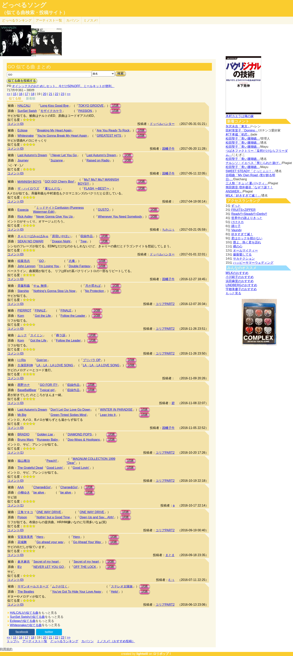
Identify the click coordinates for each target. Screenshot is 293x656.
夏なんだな (52, 188)
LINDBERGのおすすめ (241, 285)
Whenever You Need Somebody (120, 216)
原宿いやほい (61, 236)
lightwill (142, 653)
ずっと (236, 205)
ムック (22, 335)
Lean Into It (107, 414)
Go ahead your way (49, 542)
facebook (22, 632)
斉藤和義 (23, 285)
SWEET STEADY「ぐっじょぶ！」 (250, 171)
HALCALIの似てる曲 (24, 612)
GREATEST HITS (109, 135)
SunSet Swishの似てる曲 (27, 616)
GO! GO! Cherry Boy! (59, 181)
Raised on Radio (98, 160)
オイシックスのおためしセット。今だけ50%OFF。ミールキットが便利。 (63, 86)
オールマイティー (245, 250)
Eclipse (22, 130)
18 (32, 94)
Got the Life (43, 315)
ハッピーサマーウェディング (253, 262)
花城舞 (22, 542)
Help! (114, 591)
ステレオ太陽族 (122, 586)
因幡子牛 (168, 148)
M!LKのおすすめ (237, 273)
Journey (23, 160)
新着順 (30, 98)
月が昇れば (93, 285)
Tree (83, 241)
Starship (23, 291)
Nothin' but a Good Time (53, 517)
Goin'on (41, 360)
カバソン (72, 20)
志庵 (72, 261)
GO (41, 261)
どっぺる (17, 20)
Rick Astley (25, 216)
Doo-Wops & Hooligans (84, 439)
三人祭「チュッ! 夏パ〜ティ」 (247, 183)
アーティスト (49, 20)
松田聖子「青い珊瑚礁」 (243, 138)
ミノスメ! (90, 20)
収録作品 (86, 236)
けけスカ (237, 222)
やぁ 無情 (40, 285)
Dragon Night (61, 241)
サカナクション (244, 258)
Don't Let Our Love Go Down (70, 409)
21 (50, 94)
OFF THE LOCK (85, 566)
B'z (19, 566)
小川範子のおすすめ (240, 277)
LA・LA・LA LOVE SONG (54, 365)
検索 (120, 73)
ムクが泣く (60, 586)
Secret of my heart (46, 561)
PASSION (85, 110)
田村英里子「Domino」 (242, 130)
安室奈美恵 (25, 536)
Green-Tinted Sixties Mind (68, 414)
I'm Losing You (49, 266)
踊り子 (236, 226)
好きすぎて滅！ (242, 234)
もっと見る (233, 293)
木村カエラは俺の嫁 (240, 116)
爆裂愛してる (242, 254)
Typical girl (47, 390)
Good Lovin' (55, 467)
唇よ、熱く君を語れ (247, 242)
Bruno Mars (25, 439)
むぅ (171, 579)
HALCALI (23, 105)
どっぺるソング (24, 5)
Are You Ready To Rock (113, 130)
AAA (20, 487)
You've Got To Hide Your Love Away (76, 591)
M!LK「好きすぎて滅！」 (243, 195)
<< (8, 94)
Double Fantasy (79, 266)
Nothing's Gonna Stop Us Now (54, 291)
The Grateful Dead (30, 467)
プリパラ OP (92, 360)
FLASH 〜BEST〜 (96, 188)
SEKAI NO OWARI (30, 241)
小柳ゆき (23, 492)
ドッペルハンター (162, 123)
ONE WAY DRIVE (48, 512)
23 (62, 94)
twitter (49, 632)
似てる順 (15, 98)
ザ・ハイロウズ (28, 188)
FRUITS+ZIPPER (243, 209)
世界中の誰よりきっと (246, 218)
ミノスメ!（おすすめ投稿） (116, 641)
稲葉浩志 (23, 261)
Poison (22, 517)
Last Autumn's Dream (32, 155)
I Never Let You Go (64, 155)
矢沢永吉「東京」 (238, 126)
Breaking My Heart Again (54, 130)
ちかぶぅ (168, 229)
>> (68, 94)
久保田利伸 (25, 365)
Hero (39, 536)
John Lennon (26, 266)
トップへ (13, 641)
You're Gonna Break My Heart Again (62, 135)
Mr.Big (21, 414)
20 (44, 94)
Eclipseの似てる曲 (23, 621)
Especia (23, 209)
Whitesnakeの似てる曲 (26, 625)
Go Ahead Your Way (87, 542)
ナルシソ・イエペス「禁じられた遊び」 (254, 163)
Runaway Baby (47, 439)
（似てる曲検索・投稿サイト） (35, 12)
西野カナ (23, 384)
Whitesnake (25, 135)
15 (14, 94)
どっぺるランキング (64, 641)
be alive (38, 492)
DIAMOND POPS (80, 434)
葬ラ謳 (60, 335)
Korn (20, 315)
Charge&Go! (42, 487)
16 (21, 94)
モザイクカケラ (51, 110)
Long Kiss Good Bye (54, 105)
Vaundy (236, 230)
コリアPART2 (165, 304)
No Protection (94, 291)
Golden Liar (45, 434)
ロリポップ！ (162, 653)
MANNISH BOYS (29, 181)
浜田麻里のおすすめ (240, 281)
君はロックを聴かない (246, 238)
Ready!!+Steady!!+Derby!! (249, 214)
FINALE (40, 310)
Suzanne (57, 160)
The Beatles (25, 591)
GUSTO (103, 209)
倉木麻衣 (23, 561)
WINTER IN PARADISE (116, 409)
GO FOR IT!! (48, 384)
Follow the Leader (73, 315)
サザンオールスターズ (33, 586)
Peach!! (52, 460)
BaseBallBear (26, 390)
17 (27, 94)
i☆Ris (21, 360)
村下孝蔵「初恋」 (238, 134)
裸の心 (237, 246)
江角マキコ (25, 512)
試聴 (115, 105)
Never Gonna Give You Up (54, 216)
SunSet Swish (27, 110)
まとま (170, 555)
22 (56, 94)
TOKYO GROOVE (91, 105)
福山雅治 (23, 460)
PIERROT (24, 310)
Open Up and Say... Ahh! (97, 517)
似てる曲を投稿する (22, 80)
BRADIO (23, 434)
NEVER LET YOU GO (48, 566)
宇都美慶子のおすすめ (241, 289)
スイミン (36, 335)
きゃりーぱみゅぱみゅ (33, 236)
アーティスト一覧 (34, 641)
